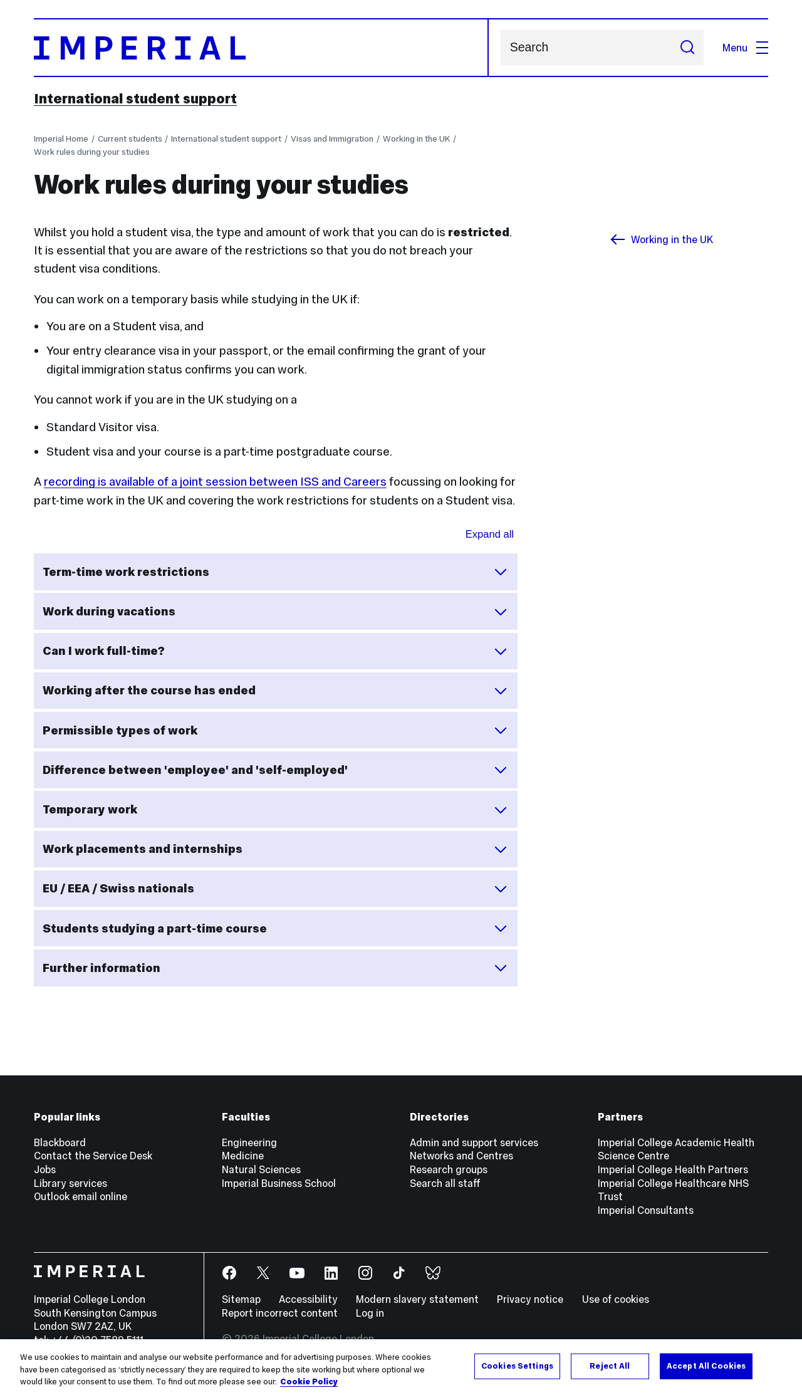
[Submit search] (687, 47)
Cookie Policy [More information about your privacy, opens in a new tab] (309, 1382)
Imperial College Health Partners (673, 1169)
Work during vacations (275, 611)
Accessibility (308, 1299)
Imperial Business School (279, 1183)
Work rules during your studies (92, 152)
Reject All (610, 1366)
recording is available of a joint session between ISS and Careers (215, 481)
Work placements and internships (275, 849)
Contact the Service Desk (93, 1155)
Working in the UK (416, 138)
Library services (70, 1183)
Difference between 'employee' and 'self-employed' (275, 769)
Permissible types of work (275, 730)
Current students (130, 138)
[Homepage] (261, 47)
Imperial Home (61, 138)
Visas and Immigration (332, 138)
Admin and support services (474, 1142)
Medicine (243, 1155)
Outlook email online (80, 1196)
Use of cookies (615, 1299)
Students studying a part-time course (275, 928)
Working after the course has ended (275, 690)
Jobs (45, 1169)
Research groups (448, 1169)
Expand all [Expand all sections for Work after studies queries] (490, 534)
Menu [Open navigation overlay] (745, 47)
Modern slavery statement (417, 1299)
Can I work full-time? (275, 651)
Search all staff (445, 1183)
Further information (275, 967)
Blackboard (60, 1142)
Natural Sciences (261, 1169)
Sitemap (241, 1299)
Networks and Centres (461, 1155)
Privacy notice (530, 1299)
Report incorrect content (280, 1313)
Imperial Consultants (646, 1210)
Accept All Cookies (706, 1366)
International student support (135, 98)
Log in (370, 1313)
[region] (401, 1367)
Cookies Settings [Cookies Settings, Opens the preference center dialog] (517, 1366)
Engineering (249, 1142)
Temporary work (275, 809)
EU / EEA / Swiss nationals (275, 888)
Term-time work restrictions (275, 571)
